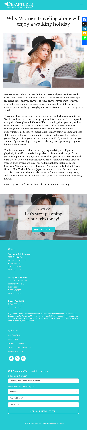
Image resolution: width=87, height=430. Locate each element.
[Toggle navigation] (82, 5)
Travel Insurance (17, 343)
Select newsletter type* (17, 376)
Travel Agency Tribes (57, 423)
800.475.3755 (15, 267)
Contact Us (14, 335)
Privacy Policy (15, 352)
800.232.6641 (15, 307)
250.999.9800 (16, 287)
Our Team (13, 339)
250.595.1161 (16, 263)
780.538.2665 (16, 304)
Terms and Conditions (19, 347)
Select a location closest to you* (21, 387)
